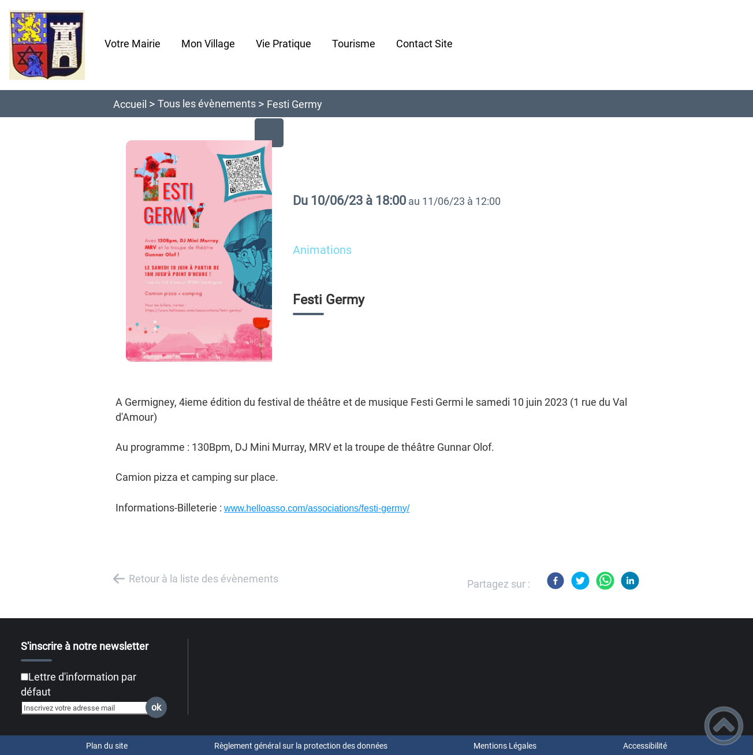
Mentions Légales (505, 745)
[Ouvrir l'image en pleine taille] (204, 252)
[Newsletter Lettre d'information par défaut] (24, 677)
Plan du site (107, 745)
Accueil (130, 104)
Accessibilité (645, 745)
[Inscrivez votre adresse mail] (89, 708)
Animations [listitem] (322, 250)
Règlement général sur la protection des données (300, 745)
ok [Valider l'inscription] (156, 707)
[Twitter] (580, 580)
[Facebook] (555, 580)
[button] (724, 726)
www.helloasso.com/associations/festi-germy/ (316, 508)
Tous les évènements (207, 104)
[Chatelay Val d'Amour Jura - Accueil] (46, 45)
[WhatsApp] (605, 580)
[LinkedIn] (630, 580)
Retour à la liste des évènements (203, 579)
